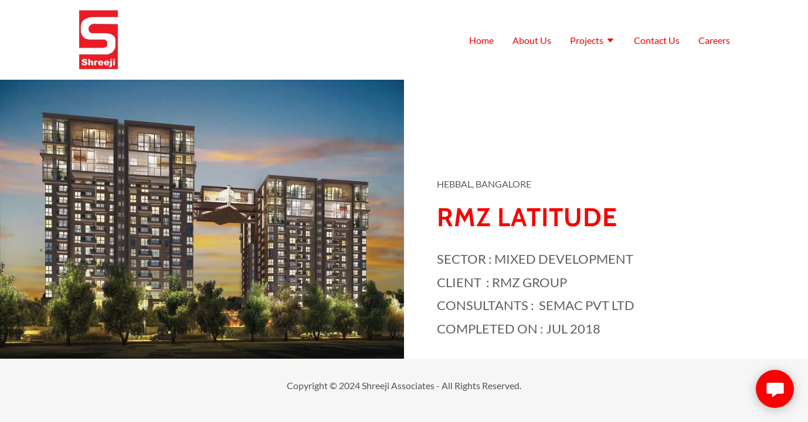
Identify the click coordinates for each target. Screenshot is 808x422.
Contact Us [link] (657, 40)
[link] (98, 38)
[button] (592, 41)
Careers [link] (714, 40)
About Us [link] (531, 40)
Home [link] (481, 40)
